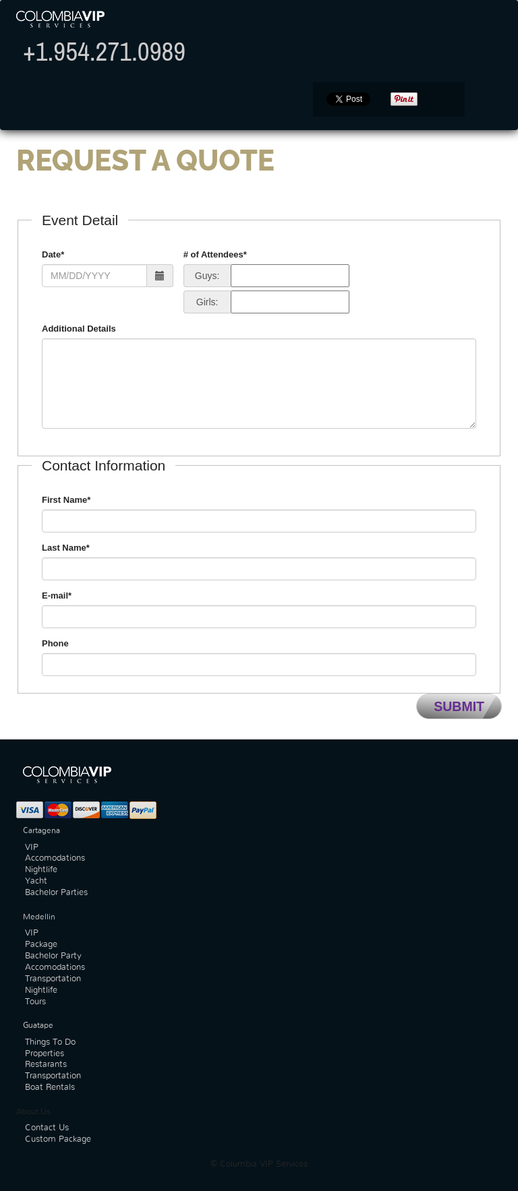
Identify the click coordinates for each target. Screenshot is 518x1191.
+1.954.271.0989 (104, 51)
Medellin (39, 917)
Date (53, 254)
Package (41, 944)
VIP (31, 847)
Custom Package (58, 1139)
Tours (35, 1002)
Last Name (66, 548)
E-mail (56, 595)
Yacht (36, 881)
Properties (44, 1053)
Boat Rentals (50, 1087)
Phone (55, 643)
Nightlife (41, 869)
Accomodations (55, 858)
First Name (66, 500)
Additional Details (79, 329)
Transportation (53, 979)
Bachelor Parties (56, 892)
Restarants (46, 1064)
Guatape (38, 1025)
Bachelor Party (53, 956)
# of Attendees (215, 254)
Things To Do (50, 1042)
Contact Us (47, 1128)
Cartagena (41, 830)
